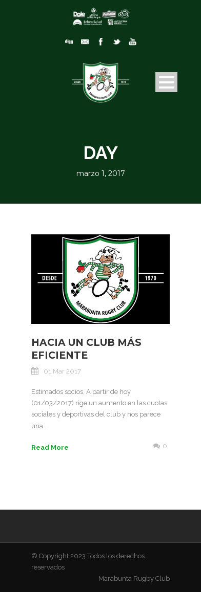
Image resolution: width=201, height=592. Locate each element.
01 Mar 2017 (62, 371)
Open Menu (166, 82)
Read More (50, 447)
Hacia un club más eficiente (86, 349)
